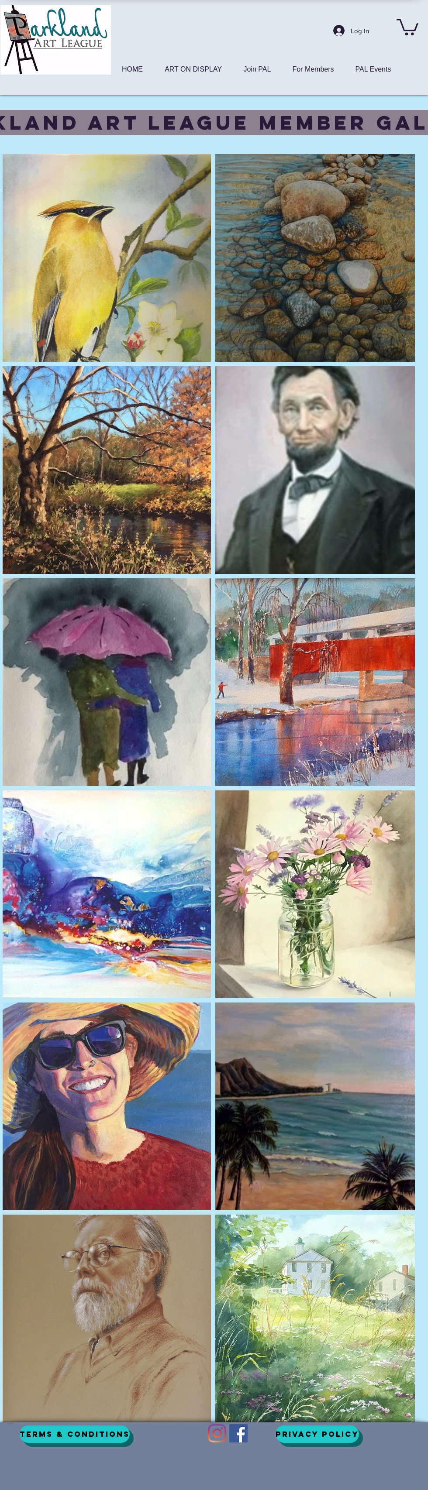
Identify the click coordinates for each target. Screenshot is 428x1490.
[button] (407, 26)
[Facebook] (238, 1433)
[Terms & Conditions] (75, 1434)
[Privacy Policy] (317, 1434)
